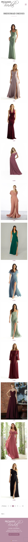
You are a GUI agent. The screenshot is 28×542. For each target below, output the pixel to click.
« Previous (3, 506)
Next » (2, 513)
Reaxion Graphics (14, 540)
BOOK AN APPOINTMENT (14, 534)
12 (22, 506)
